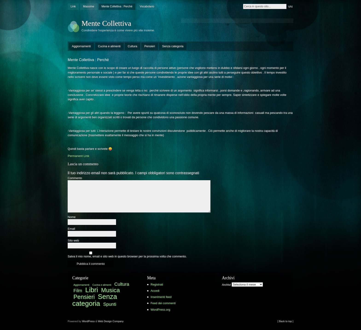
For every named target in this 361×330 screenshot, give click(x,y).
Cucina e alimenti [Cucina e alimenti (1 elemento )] (101, 284)
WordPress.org (160, 309)
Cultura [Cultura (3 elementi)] (121, 284)
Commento (75, 178)
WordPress (88, 321)
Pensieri (149, 46)
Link (73, 6)
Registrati (157, 284)
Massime (88, 6)
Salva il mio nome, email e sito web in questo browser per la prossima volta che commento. (127, 256)
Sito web (73, 240)
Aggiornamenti (81, 46)
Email (71, 228)
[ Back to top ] (285, 321)
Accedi (155, 290)
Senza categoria (172, 46)
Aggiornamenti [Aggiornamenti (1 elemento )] (81, 284)
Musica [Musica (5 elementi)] (110, 290)
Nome (72, 217)
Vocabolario (147, 6)
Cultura (132, 46)
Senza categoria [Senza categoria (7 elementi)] (94, 300)
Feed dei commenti (163, 303)
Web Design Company (111, 321)
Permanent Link (78, 156)
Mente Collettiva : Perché (117, 6)
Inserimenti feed (161, 297)
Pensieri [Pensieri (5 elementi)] (84, 297)
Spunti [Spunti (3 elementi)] (109, 304)
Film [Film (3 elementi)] (77, 290)
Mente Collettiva (106, 23)
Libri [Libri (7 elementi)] (91, 290)
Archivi (226, 284)
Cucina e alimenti (109, 46)
